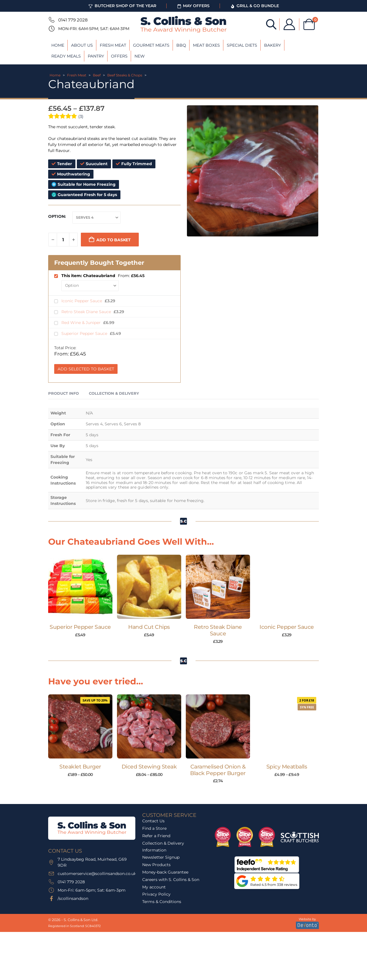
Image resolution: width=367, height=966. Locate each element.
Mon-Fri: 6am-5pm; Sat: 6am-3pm (93, 28)
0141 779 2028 (73, 20)
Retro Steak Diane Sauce (86, 311)
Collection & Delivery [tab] (114, 393)
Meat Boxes (206, 45)
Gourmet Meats (151, 45)
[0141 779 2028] (51, 20)
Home (57, 45)
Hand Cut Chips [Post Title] (149, 627)
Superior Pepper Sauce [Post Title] (80, 627)
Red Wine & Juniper (81, 322)
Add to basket (113, 239)
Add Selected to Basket (86, 369)
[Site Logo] (183, 24)
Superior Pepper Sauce (84, 333)
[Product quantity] (63, 239)
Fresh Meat (113, 45)
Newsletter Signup (160, 857)
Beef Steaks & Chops (124, 75)
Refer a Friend (156, 835)
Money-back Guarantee (165, 872)
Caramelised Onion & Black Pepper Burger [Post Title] (218, 770)
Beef (97, 75)
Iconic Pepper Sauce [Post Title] (286, 627)
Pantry (96, 56)
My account (154, 887)
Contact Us (153, 820)
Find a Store (154, 828)
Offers (119, 56)
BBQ (181, 45)
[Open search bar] (271, 24)
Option (56, 216)
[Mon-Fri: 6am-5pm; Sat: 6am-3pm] (51, 28)
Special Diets (242, 45)
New (139, 56)
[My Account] (289, 24)
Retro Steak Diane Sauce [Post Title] (218, 630)
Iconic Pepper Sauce (82, 300)
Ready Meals (66, 56)
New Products (156, 864)
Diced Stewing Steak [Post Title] (149, 766)
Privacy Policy (156, 894)
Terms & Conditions (161, 901)
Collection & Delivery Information (163, 847)
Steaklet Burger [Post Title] (80, 766)
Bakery (272, 45)
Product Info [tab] (63, 393)
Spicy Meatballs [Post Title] (286, 766)
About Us (82, 45)
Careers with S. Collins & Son (170, 879)
